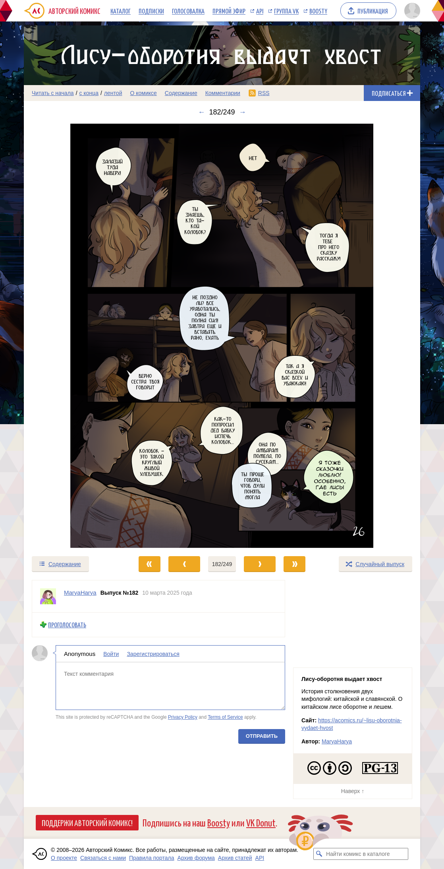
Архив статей (235, 858)
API (259, 10)
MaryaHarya (337, 741)
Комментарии (222, 93)
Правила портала (151, 858)
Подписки (151, 10)
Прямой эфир (228, 10)
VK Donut (261, 822)
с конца (89, 93)
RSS (264, 93)
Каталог (120, 10)
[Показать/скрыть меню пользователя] (411, 10)
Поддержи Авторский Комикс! (87, 822)
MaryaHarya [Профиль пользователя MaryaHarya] (80, 592)
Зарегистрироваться (153, 653)
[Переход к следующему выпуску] (222, 336)
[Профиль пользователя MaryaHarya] (48, 596)
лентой (113, 93)
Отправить (262, 736)
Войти (111, 653)
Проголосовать (67, 625)
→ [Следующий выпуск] (242, 112)
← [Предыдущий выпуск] (201, 112)
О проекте (64, 858)
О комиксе (143, 93)
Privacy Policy (182, 717)
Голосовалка (188, 10)
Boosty (318, 10)
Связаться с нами (103, 858)
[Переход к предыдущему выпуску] (73, 336)
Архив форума (196, 858)
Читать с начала (53, 93)
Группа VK (286, 10)
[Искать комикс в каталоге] (319, 853)
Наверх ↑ (352, 791)
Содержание (181, 93)
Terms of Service (225, 717)
